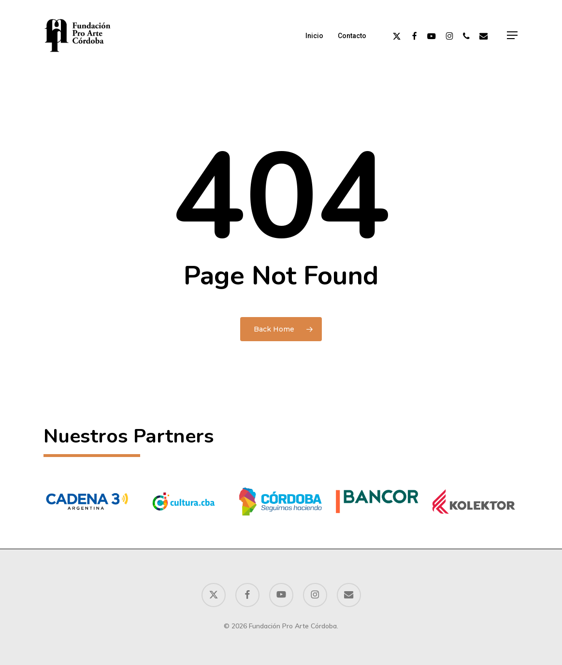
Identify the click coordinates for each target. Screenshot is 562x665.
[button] (513, 35)
